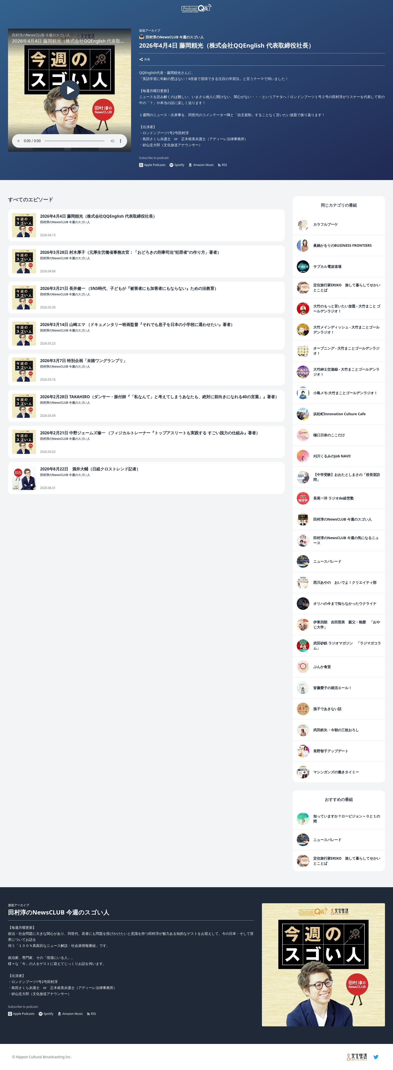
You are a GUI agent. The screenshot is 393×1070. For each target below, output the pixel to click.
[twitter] (376, 1057)
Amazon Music (201, 165)
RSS (222, 165)
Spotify (176, 165)
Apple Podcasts (152, 165)
